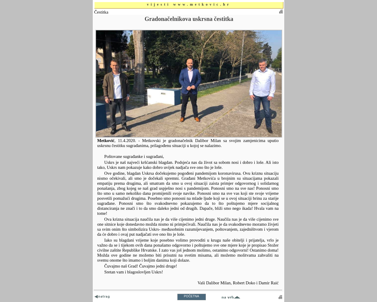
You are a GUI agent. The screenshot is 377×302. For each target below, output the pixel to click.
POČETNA (191, 296)
